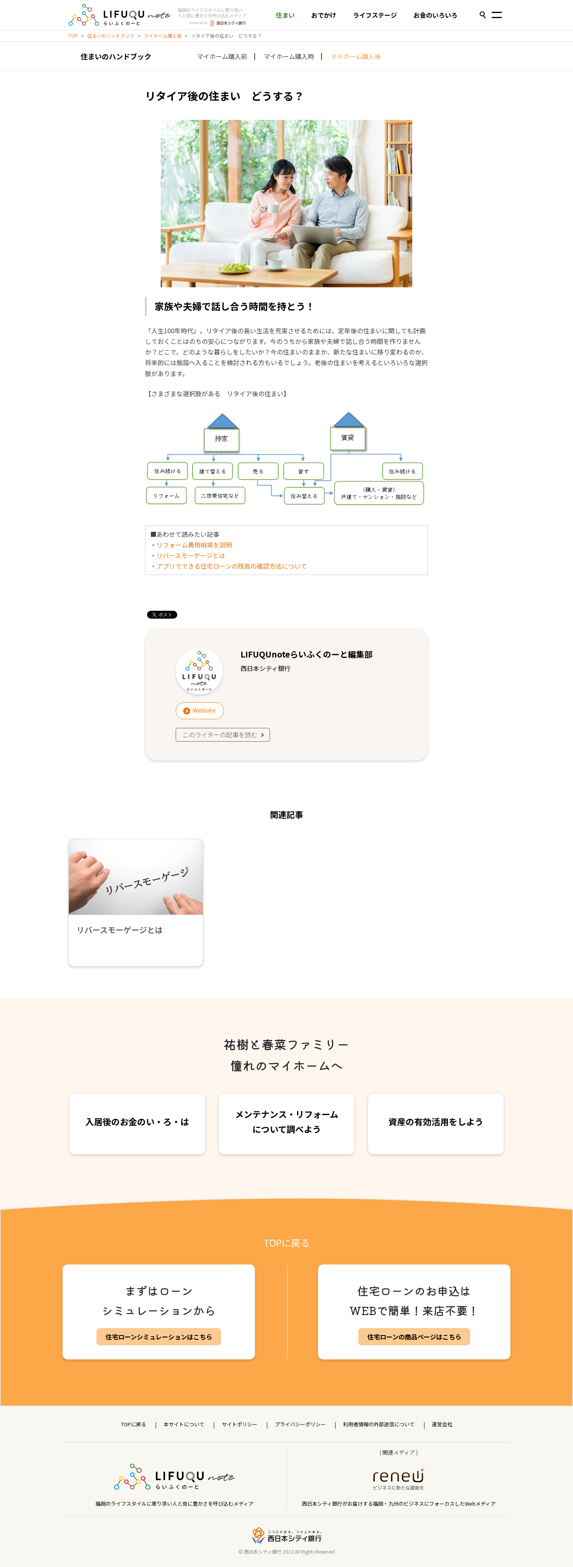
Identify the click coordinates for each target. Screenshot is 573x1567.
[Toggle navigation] (497, 16)
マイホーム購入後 (163, 35)
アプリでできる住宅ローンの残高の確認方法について (231, 566)
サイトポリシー (239, 1424)
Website (204, 710)
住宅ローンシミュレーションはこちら (159, 1336)
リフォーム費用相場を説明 (194, 544)
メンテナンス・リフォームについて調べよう (286, 1121)
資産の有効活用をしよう (435, 1121)
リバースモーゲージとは (190, 555)
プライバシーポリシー (300, 1424)
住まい (285, 15)
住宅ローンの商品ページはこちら (414, 1336)
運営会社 (442, 1424)
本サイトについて (183, 1424)
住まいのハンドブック (110, 35)
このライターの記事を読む (224, 734)
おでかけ (323, 15)
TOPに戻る (287, 1242)
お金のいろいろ (435, 15)
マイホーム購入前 (222, 56)
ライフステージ (375, 15)
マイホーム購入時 (289, 56)
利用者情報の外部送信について (379, 1424)
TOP (73, 35)
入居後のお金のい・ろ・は (137, 1121)
